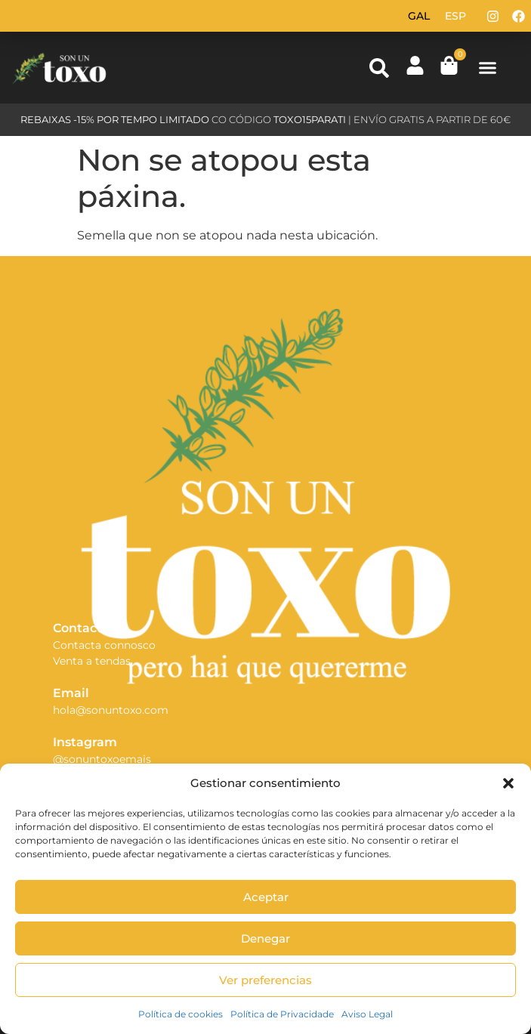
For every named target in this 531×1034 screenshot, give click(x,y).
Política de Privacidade (282, 1014)
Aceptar (266, 897)
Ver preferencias (265, 980)
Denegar (265, 938)
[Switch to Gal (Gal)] (418, 16)
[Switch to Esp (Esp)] (455, 16)
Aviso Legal (367, 1014)
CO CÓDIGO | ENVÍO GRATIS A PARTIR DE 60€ (265, 119)
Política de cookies (180, 1014)
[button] (508, 783)
